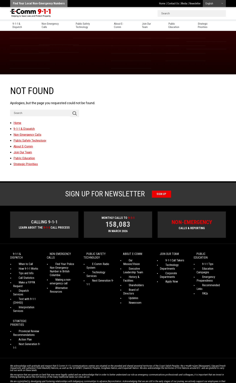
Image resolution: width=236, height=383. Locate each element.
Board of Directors (134, 283)
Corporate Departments (173, 274)
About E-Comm (126, 24)
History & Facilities (134, 274)
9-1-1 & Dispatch (20, 24)
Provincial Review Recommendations (24, 311)
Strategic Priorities (214, 24)
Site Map (170, 370)
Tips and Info (20, 270)
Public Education (182, 24)
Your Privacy (92, 370)
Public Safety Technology (91, 24)
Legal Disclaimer (153, 370)
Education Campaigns (209, 265)
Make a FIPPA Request (26, 279)
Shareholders (130, 278)
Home (162, 3)
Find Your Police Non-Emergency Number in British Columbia (62, 268)
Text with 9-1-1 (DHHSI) (27, 288)
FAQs (199, 283)
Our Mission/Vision (133, 261)
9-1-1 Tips (202, 261)
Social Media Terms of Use (116, 370)
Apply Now (166, 278)
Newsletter (195, 3)
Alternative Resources (62, 285)
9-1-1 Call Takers (169, 261)
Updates (128, 287)
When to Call (20, 261)
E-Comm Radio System (99, 264)
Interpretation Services (26, 293)
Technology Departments (167, 267)
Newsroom (129, 292)
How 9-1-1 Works (23, 265)
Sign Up (161, 193)
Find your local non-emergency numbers (39, 3)
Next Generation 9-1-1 (98, 274)
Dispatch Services (23, 284)
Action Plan (19, 318)
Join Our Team (153, 24)
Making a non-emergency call (58, 278)
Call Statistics (21, 274)
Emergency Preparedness (205, 272)
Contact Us (173, 3)
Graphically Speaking (131, 373)
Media (184, 3)
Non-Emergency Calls (53, 24)
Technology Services (98, 269)
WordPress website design (100, 373)
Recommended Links (209, 278)
